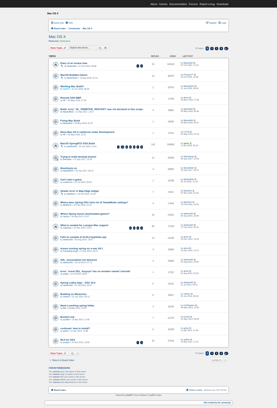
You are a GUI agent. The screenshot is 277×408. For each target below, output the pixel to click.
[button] (226, 48)
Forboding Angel (70, 251)
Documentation (178, 4)
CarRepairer (189, 305)
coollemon (67, 182)
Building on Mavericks (73, 294)
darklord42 (72, 146)
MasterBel (71, 66)
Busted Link (67, 317)
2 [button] (211, 48)
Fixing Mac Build (70, 120)
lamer (186, 237)
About (153, 4)
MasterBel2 (72, 78)
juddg (65, 274)
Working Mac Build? (72, 86)
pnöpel (66, 342)
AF (64, 100)
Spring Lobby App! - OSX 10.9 (77, 282)
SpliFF (66, 89)
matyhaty (67, 228)
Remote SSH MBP (70, 97)
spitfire (186, 339)
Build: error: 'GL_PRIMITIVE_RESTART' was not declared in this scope (101, 109)
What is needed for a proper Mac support (84, 225)
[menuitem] (69, 23)
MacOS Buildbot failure (74, 75)
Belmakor (67, 159)
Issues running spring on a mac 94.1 (81, 248)
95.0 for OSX (67, 339)
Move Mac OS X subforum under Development (87, 132)
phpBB (129, 395)
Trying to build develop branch (78, 156)
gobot (65, 331)
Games (163, 4)
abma (186, 97)
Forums (193, 4)
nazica (66, 216)
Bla (64, 308)
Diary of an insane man (73, 63)
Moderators (65, 41)
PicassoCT (188, 75)
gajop (186, 143)
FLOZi (186, 132)
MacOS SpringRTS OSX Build (77, 143)
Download (222, 4)
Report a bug (207, 4)
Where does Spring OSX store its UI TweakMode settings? (94, 202)
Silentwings (188, 156)
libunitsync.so (68, 168)
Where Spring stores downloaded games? (85, 213)
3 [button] (216, 48)
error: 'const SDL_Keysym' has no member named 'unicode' (95, 271)
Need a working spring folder (77, 305)
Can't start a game (71, 179)
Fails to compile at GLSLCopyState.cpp (83, 237)
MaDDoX (71, 194)
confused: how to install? (75, 328)
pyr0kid (66, 319)
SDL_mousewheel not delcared (78, 259)
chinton (66, 297)
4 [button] (221, 48)
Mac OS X (57, 37)
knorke (186, 317)
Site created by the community (217, 403)
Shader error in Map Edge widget (79, 191)
